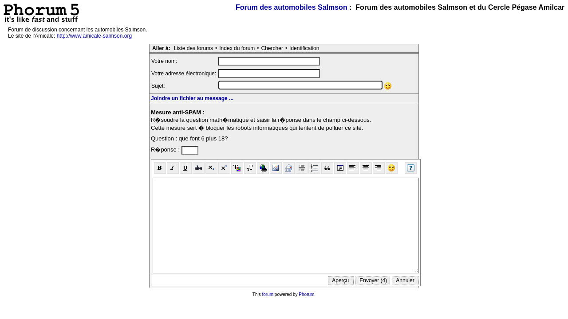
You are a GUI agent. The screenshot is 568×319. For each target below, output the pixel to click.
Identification (304, 48)
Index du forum (237, 48)
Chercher (272, 48)
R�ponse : (166, 149)
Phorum (306, 294)
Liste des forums (193, 48)
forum (268, 294)
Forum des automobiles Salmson (291, 7)
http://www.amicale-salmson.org (94, 36)
